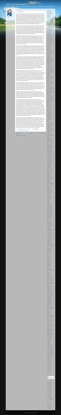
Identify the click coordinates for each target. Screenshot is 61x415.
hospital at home (49, 283)
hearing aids (49, 149)
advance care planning (49, 16)
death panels (49, 248)
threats (48, 361)
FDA (19, 130)
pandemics (48, 165)
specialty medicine (49, 353)
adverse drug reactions (49, 205)
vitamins (48, 179)
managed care (49, 302)
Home (30, 133)
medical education (49, 157)
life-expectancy (49, 39)
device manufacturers (50, 253)
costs (48, 25)
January (50, 398)
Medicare (48, 11)
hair (47, 275)
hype (48, 285)
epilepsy (48, 267)
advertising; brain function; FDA (49, 209)
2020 (49, 384)
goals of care (49, 86)
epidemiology (49, 101)
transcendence (49, 363)
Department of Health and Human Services (50, 183)
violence (48, 369)
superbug (48, 116)
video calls (48, 368)
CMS (48, 122)
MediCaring (48, 124)
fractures (48, 268)
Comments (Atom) (22, 135)
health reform (49, 148)
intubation (48, 292)
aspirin (48, 220)
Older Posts (42, 133)
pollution (48, 321)
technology (48, 35)
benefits (48, 221)
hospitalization (49, 58)
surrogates (48, 117)
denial (48, 251)
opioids (48, 162)
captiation (48, 228)
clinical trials (49, 236)
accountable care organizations (49, 126)
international (49, 155)
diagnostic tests (49, 135)
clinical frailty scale (50, 235)
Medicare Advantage (50, 76)
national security (49, 306)
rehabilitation (49, 336)
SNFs (48, 200)
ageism (48, 55)
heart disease (49, 279)
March (50, 397)
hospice (48, 42)
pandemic (48, 164)
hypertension (49, 153)
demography (49, 81)
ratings (48, 114)
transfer (48, 177)
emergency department (48, 262)
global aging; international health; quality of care (50, 147)
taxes (48, 359)
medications (49, 34)
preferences (49, 324)
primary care (49, 90)
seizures (48, 346)
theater (48, 360)
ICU (47, 48)
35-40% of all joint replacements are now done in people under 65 (26, 48)
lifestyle (48, 156)
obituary (48, 311)
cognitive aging (49, 238)
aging (48, 56)
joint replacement (49, 293)
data (47, 133)
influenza (48, 154)
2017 (49, 388)
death (48, 32)
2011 (49, 402)
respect (48, 339)
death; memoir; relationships (49, 249)
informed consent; (49, 290)
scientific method (49, 345)
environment (49, 266)
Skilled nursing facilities (49, 95)
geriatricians (49, 144)
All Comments (50, 378)
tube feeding (49, 118)
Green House (49, 185)
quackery (48, 328)
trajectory (48, 362)
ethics (48, 102)
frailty (48, 14)
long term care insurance (49, 298)
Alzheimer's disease (50, 21)
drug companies (49, 82)
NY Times (28, 106)
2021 (49, 383)
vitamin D (48, 371)
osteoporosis (49, 163)
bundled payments (49, 225)
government (49, 57)
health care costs (49, 87)
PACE (48, 194)
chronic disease (49, 41)
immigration (49, 286)
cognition (48, 237)
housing (48, 284)
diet (47, 136)
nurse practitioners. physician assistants (50, 308)
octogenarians (49, 161)
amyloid (48, 127)
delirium (48, 80)
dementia (48, 12)
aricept (48, 217)
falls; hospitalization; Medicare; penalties (50, 140)
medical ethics (49, 304)
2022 (49, 382)
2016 (49, 389)
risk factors (48, 115)
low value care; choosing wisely (49, 300)
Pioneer (48, 199)
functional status (49, 67)
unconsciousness (49, 178)
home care (48, 47)
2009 (49, 404)
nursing (48, 310)
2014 (49, 392)
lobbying (48, 297)
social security (49, 351)
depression (48, 252)
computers (48, 239)
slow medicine (49, 347)
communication (49, 50)
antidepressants (49, 214)
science (48, 344)
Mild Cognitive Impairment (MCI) (49, 192)
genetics (48, 273)
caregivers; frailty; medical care (49, 230)
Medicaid (48, 49)
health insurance (49, 27)
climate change (49, 128)
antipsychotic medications (49, 216)
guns (48, 274)
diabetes (48, 256)
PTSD (48, 195)
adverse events (49, 206)
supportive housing (50, 355)
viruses (48, 370)
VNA (48, 202)
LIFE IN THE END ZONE (15, 4)
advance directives (50, 78)
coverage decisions (50, 246)
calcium (48, 227)
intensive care (49, 291)
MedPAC (48, 190)
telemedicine (49, 176)
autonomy (48, 65)
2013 (49, 393)
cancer (48, 79)
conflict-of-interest (49, 129)
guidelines (48, 68)
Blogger (36, 412)
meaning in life (49, 69)
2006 (49, 408)
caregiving (48, 24)
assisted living (49, 99)
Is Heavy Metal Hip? (20, 11)
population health (49, 323)
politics (48, 172)
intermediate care (49, 88)
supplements (49, 354)
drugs (48, 26)
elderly (48, 33)
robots (48, 340)
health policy (21, 130)
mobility (48, 110)
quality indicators (49, 329)
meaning (48, 109)
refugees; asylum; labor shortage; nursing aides (49, 333)
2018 (49, 387)
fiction (48, 103)
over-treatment (49, 315)
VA (47, 201)
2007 (49, 407)
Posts (49, 376)
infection (48, 289)
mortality (48, 43)
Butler (48, 180)
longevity (48, 108)
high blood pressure (50, 280)
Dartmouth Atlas (49, 123)
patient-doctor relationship (49, 167)
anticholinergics (49, 213)
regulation (48, 335)
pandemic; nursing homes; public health (50, 316)
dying (48, 17)
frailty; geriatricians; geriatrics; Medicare (50, 270)
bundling (48, 226)
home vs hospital (49, 282)
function (48, 272)
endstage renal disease (49, 264)
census (48, 231)
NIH (47, 193)
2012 (49, 394)
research (48, 338)
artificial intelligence (50, 218)
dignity (48, 257)
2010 (49, 403)
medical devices (26, 130)
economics (48, 66)
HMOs (48, 189)
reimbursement (49, 337)
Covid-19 (48, 40)
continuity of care (49, 242)
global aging (49, 51)
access (48, 203)
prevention (48, 89)
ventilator (48, 367)
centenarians (49, 232)
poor (47, 322)
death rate (48, 134)
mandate (48, 303)
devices (48, 255)
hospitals (48, 28)
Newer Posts (18, 133)
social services (49, 352)
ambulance (48, 212)
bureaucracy (49, 100)
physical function (49, 320)
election (48, 261)
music (48, 305)
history (48, 107)
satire (48, 343)
